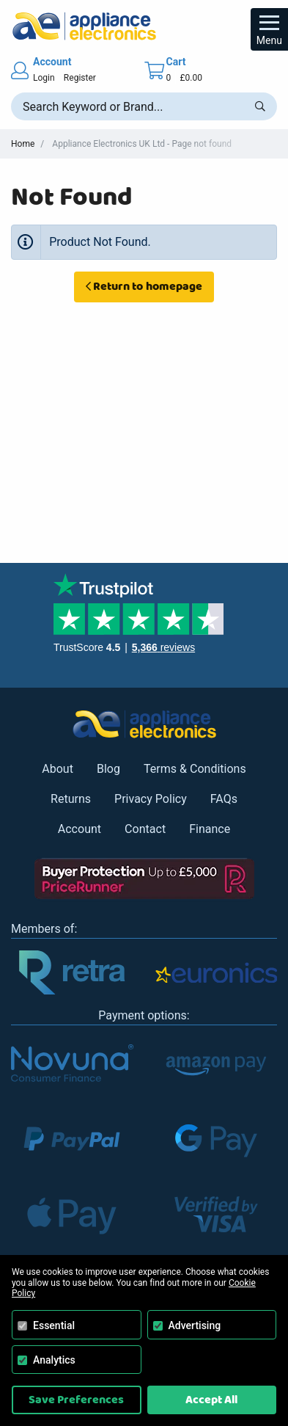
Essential (54, 1325)
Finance (209, 829)
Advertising (195, 1325)
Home (22, 144)
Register (80, 78)
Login (44, 78)
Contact (145, 829)
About (57, 769)
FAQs (223, 799)
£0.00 (191, 78)
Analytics (54, 1360)
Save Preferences (76, 1399)
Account (79, 829)
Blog (108, 769)
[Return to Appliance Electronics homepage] (144, 26)
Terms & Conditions (195, 769)
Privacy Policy (150, 799)
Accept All (211, 1399)
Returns (71, 799)
